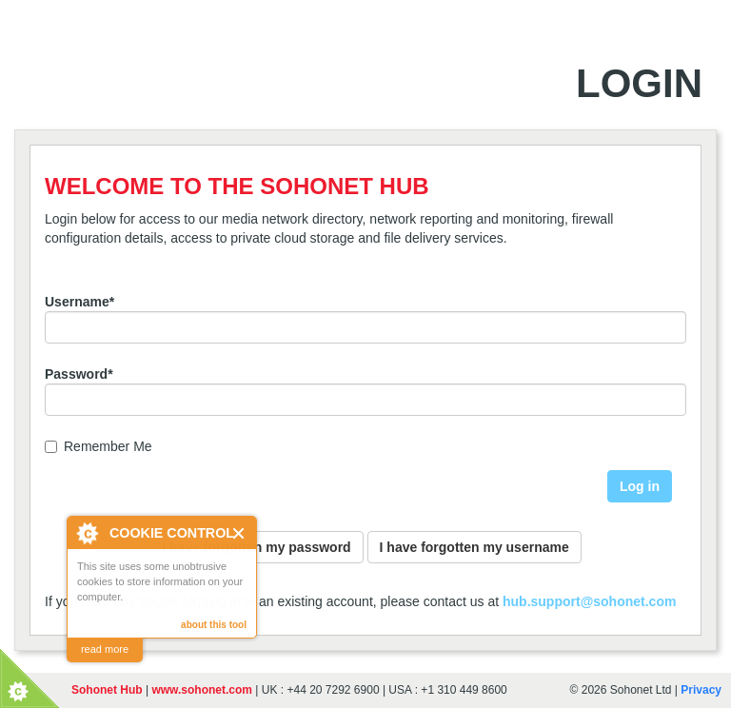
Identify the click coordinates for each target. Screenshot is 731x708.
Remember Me (98, 446)
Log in (640, 486)
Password (79, 374)
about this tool (214, 625)
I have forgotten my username (474, 547)
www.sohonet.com (201, 690)
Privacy (701, 690)
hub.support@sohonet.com (589, 601)
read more (104, 649)
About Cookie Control (87, 533)
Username (79, 301)
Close (239, 533)
